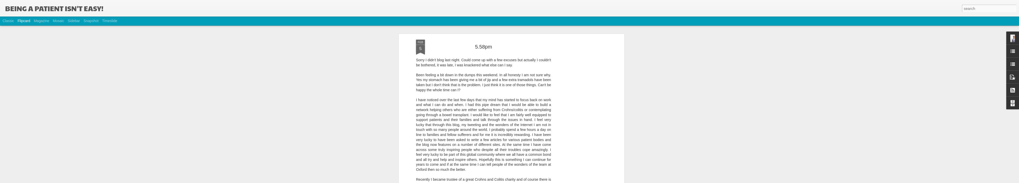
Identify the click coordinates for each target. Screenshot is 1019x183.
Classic (8, 21)
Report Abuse (540, 180)
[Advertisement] (579, 99)
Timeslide (109, 21)
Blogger (525, 180)
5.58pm (483, 26)
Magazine (41, 21)
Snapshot (91, 21)
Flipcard (24, 21)
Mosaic (58, 21)
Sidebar (74, 21)
